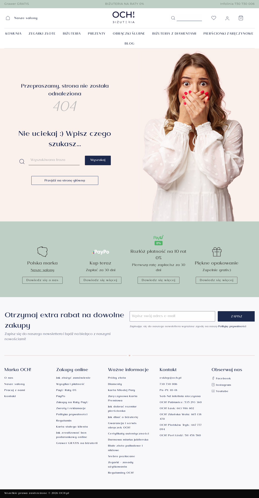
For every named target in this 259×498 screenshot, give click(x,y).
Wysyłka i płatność (70, 384)
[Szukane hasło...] (189, 17)
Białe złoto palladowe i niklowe (125, 448)
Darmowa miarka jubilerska (128, 440)
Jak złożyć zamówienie (73, 378)
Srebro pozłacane (121, 456)
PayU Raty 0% (66, 390)
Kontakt (10, 396)
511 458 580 (193, 435)
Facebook (221, 378)
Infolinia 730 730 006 (237, 4)
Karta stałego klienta (72, 427)
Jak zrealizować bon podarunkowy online (71, 435)
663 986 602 (185, 408)
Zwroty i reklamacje (71, 408)
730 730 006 (168, 384)
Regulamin (64, 421)
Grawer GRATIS (16, 4)
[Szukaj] (173, 18)
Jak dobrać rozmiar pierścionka (122, 409)
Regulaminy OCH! (121, 473)
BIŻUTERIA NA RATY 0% (124, 4)
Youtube (219, 391)
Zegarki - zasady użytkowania (120, 465)
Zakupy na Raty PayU (72, 402)
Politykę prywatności (232, 326)
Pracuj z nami (14, 390)
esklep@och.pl (170, 378)
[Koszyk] (240, 19)
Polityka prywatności (71, 414)
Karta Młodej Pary (121, 390)
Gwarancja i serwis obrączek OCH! (122, 426)
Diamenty (115, 384)
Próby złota (117, 378)
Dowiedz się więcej (100, 280)
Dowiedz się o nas (42, 280)
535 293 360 (193, 402)
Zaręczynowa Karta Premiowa (123, 399)
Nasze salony (42, 270)
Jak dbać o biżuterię (123, 417)
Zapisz (236, 317)
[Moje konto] (227, 19)
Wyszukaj (97, 160)
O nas (8, 378)
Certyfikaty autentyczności (128, 434)
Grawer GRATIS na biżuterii (77, 443)
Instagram (221, 385)
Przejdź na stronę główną (64, 181)
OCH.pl (64, 493)
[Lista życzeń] (213, 19)
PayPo (60, 396)
